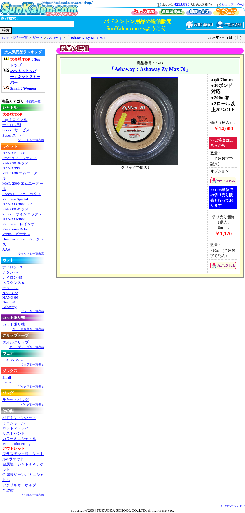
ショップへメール (233, 4)
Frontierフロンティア (19, 158)
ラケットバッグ (15, 400)
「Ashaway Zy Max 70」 (86, 37)
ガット (37, 37)
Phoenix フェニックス (21, 194)
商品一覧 (20, 37)
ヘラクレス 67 (14, 282)
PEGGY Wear (12, 360)
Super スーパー (14, 135)
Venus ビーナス (16, 234)
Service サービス (16, 130)
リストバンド (13, 433)
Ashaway (54, 37)
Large (6, 382)
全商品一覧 (33, 101)
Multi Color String (16, 443)
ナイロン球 (11, 125)
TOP (4, 37)
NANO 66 (10, 297)
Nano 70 (8, 302)
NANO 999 (11, 168)
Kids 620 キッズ (15, 163)
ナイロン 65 (12, 277)
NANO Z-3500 (13, 153)
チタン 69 (10, 288)
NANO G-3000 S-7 (17, 204)
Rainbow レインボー (20, 224)
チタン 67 (10, 272)
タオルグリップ (15, 342)
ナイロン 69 (12, 267)
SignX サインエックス (22, 214)
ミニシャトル (13, 423)
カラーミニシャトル (19, 438)
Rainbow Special (17, 199)
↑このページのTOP (233, 505)
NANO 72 (10, 293)
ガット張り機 (13, 324)
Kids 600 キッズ (15, 209)
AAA (6, 249)
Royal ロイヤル (14, 119)
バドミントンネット (19, 418)
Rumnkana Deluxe (16, 229)
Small (6, 377)
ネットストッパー (17, 428)
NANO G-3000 (14, 219)
